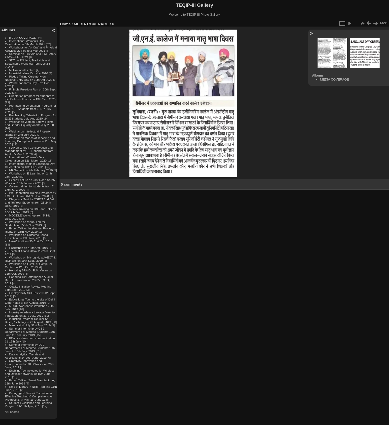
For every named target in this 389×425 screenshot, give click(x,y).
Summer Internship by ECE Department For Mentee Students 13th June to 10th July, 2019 (30, 348)
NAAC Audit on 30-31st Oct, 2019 (31, 241)
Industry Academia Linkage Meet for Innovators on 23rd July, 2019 (30, 314)
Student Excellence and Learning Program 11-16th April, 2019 (28, 404)
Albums (8, 30)
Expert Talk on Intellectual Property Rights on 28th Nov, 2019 (29, 230)
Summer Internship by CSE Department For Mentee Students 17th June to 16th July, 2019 (30, 332)
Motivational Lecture (22, 70)
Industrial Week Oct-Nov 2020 (28, 73)
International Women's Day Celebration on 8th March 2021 (25, 42)
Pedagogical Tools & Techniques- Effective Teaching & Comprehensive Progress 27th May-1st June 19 (29, 396)
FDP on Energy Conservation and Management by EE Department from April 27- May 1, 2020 (29, 151)
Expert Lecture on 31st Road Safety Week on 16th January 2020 (30, 181)
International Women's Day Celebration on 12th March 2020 (26, 159)
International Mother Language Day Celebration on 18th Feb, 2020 (30, 165)
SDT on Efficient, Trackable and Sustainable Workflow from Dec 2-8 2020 (28, 63)
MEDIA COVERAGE (22, 37)
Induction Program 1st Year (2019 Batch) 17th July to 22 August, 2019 (29, 320)
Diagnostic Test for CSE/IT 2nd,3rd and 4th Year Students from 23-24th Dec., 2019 (29, 202)
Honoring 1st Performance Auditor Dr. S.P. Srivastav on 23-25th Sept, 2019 (29, 280)
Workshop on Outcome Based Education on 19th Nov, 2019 (26, 236)
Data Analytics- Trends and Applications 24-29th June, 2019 (26, 356)
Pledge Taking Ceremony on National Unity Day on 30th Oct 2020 (28, 78)
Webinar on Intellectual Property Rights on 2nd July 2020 (28, 133)
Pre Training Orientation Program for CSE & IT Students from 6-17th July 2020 (30, 109)
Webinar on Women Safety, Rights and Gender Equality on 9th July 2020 (29, 123)
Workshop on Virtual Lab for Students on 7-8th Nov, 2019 (25, 223)
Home (65, 24)
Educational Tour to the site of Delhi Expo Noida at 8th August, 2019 (30, 301)
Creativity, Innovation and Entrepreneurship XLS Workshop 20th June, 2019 (29, 364)
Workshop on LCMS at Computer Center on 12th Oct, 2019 (28, 265)
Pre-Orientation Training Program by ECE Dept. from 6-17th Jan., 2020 (30, 194)
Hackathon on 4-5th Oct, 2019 (28, 247)
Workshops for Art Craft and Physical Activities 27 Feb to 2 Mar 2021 (31, 49)
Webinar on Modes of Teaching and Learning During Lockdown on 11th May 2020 (31, 141)
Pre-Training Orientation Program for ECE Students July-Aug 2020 (30, 117)
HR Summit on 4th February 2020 (31, 170)
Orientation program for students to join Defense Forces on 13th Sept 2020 (30, 97)
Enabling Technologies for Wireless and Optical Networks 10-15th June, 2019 (30, 374)
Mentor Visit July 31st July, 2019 (30, 325)
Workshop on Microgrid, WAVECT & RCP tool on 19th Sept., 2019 (30, 259)
